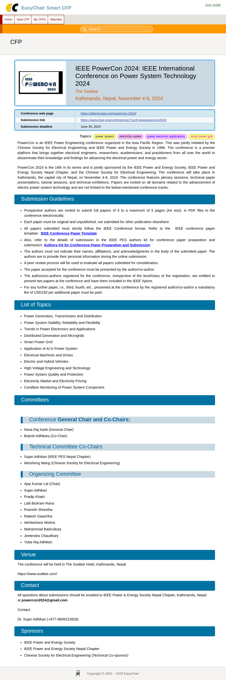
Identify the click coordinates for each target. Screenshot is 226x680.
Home (8, 19)
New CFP (23, 19)
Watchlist (56, 19)
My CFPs (40, 19)
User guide (213, 5)
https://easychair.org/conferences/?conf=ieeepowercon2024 (124, 120)
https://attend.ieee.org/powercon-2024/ (108, 113)
